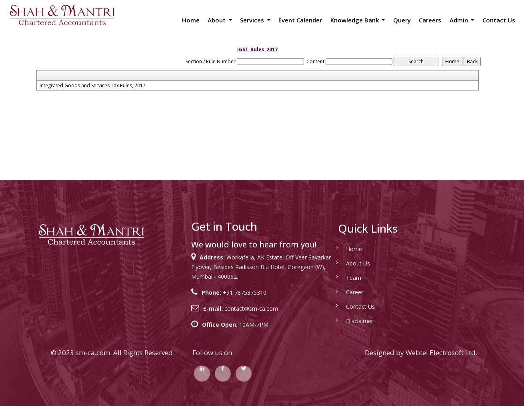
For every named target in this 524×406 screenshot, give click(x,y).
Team (353, 277)
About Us (358, 263)
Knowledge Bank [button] (355, 20)
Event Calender (300, 20)
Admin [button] (460, 20)
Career (354, 292)
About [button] (217, 20)
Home (191, 20)
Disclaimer (359, 321)
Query (402, 20)
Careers (430, 20)
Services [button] (253, 20)
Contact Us (498, 20)
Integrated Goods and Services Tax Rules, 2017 (93, 85)
